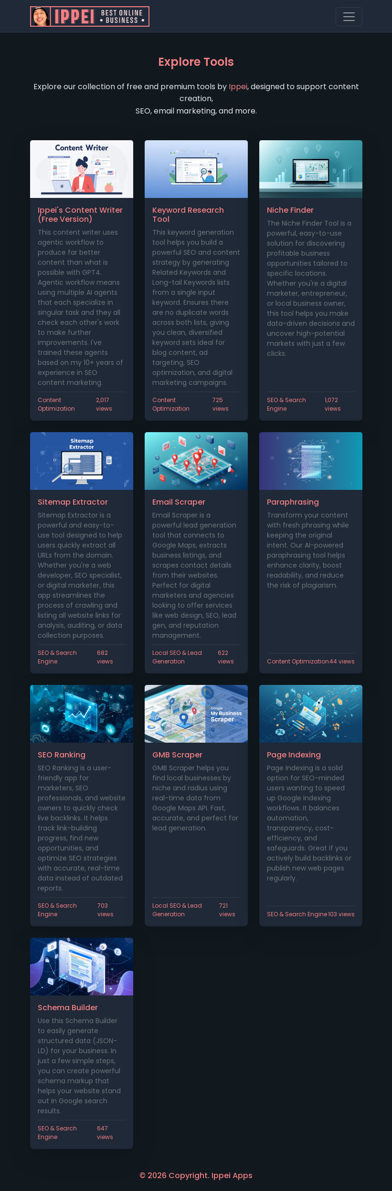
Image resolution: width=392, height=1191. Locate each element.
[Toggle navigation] (349, 16)
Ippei (238, 86)
